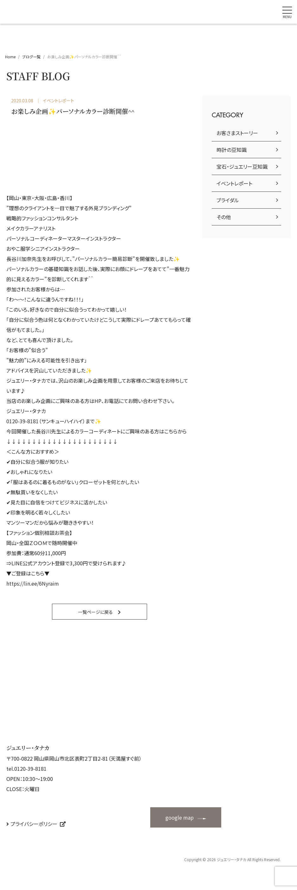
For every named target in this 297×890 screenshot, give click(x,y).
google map (179, 817)
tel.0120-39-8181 (26, 768)
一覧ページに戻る (95, 612)
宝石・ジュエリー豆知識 (242, 166)
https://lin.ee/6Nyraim (32, 583)
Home (10, 56)
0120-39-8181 (22, 421)
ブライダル (227, 200)
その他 (223, 217)
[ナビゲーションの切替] (287, 11)
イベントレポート (234, 183)
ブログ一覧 (31, 56)
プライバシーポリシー (33, 824)
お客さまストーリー (237, 133)
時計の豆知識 (231, 149)
